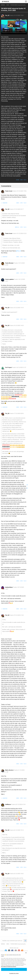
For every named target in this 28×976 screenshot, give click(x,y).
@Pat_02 (18, 251)
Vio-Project (8, 367)
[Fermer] (26, 952)
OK (14, 969)
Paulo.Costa (8, 191)
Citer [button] (21, 179)
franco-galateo (9, 279)
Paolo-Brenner (9, 263)
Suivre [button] (17, 179)
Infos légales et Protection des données (8, 966)
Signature (4, 202)
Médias (3, 5)
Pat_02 (7, 15)
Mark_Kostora (9, 770)
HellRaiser (8, 804)
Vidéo (7, 5)
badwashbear (9, 587)
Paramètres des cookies (14, 973)
